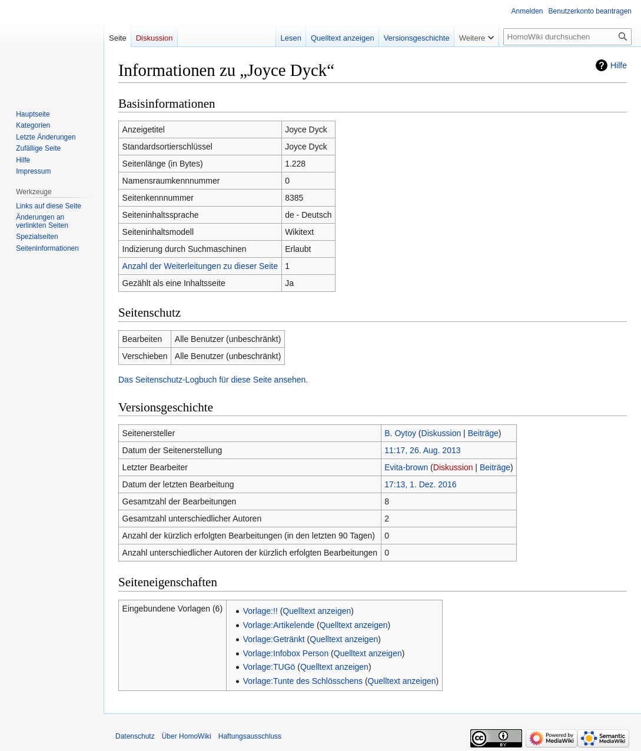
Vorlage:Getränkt (274, 639)
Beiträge (483, 433)
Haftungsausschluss (249, 736)
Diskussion (441, 433)
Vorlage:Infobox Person (286, 653)
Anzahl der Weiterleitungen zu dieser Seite (200, 266)
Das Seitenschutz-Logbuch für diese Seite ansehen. (213, 379)
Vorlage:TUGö (269, 667)
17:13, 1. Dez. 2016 (420, 484)
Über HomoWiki (186, 736)
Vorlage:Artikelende (278, 625)
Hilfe (618, 65)
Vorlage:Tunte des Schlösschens (303, 681)
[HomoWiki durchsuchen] (567, 36)
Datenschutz (135, 736)
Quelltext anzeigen (317, 611)
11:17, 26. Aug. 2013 (422, 450)
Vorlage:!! (260, 611)
